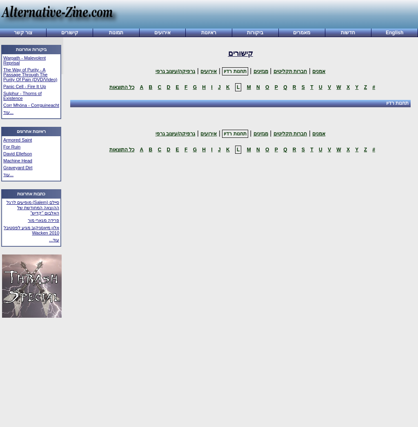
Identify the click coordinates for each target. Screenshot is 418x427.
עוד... (8, 112)
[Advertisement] (265, 15)
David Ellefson (17, 153)
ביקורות (255, 32)
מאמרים (301, 32)
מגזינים (260, 71)
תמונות (116, 32)
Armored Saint (17, 139)
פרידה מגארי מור (43, 220)
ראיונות (208, 32)
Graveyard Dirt (18, 167)
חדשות (348, 32)
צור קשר (23, 32)
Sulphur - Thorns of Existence (22, 96)
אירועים (162, 32)
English (394, 32)
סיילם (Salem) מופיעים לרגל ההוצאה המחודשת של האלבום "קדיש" (33, 207)
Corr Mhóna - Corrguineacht (31, 105)
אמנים (318, 71)
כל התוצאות (121, 87)
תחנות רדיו (235, 71)
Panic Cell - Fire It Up (24, 86)
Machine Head (17, 160)
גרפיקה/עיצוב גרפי (176, 71)
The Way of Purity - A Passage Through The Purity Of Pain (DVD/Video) (30, 74)
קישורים (69, 32)
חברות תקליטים (290, 71)
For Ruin (11, 146)
